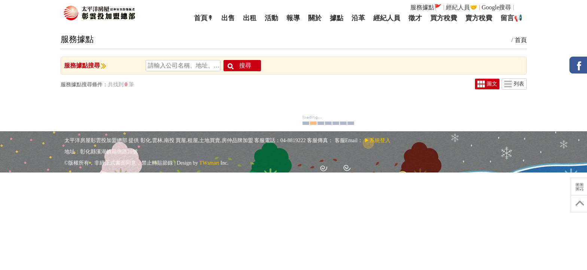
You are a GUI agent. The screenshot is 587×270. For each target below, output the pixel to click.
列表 (514, 84)
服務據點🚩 (426, 7)
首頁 (521, 40)
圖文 (487, 84)
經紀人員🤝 (461, 7)
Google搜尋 (496, 7)
